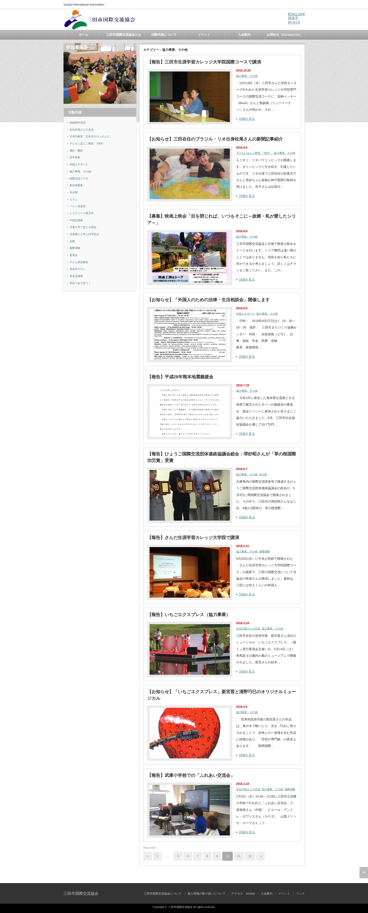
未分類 (263, 474)
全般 (72, 241)
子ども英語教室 (79, 262)
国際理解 (264, 551)
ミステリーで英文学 (82, 213)
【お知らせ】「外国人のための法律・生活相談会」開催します (208, 299)
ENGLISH (296, 14)
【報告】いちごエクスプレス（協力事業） (188, 614)
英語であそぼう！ (80, 283)
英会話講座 (76, 276)
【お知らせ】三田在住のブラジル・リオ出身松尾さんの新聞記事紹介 (215, 139)
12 (250, 856)
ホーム (83, 34)
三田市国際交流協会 (81, 893)
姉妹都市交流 (78, 122)
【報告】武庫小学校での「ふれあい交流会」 (191, 775)
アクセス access (243, 893)
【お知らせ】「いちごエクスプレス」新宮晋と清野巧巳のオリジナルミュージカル (221, 695)
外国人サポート (245, 313)
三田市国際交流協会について (163, 893)
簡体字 (293, 18)
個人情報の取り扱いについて (206, 893)
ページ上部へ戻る (363, 872)
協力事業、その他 (247, 75)
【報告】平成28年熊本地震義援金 (180, 376)
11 (238, 856)
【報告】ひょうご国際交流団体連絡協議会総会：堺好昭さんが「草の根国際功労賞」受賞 (221, 457)
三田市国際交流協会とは (123, 34)
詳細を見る (247, 119)
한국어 (294, 22)
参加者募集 (76, 185)
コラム (74, 199)
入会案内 (244, 34)
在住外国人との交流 (248, 628)
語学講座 (75, 157)
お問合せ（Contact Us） (284, 34)
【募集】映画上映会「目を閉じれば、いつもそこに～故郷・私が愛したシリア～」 (221, 219)
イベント (204, 34)
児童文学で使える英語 (83, 227)
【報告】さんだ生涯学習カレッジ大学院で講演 (193, 537)
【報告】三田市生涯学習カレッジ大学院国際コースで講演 (204, 62)
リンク (300, 893)
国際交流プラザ (79, 178)
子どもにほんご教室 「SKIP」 (254, 152)
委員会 (74, 255)
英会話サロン (78, 268)
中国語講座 (76, 220)
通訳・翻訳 (76, 150)
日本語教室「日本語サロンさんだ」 (91, 136)
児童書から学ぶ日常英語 (84, 234)
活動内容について (164, 34)
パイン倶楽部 (78, 206)
